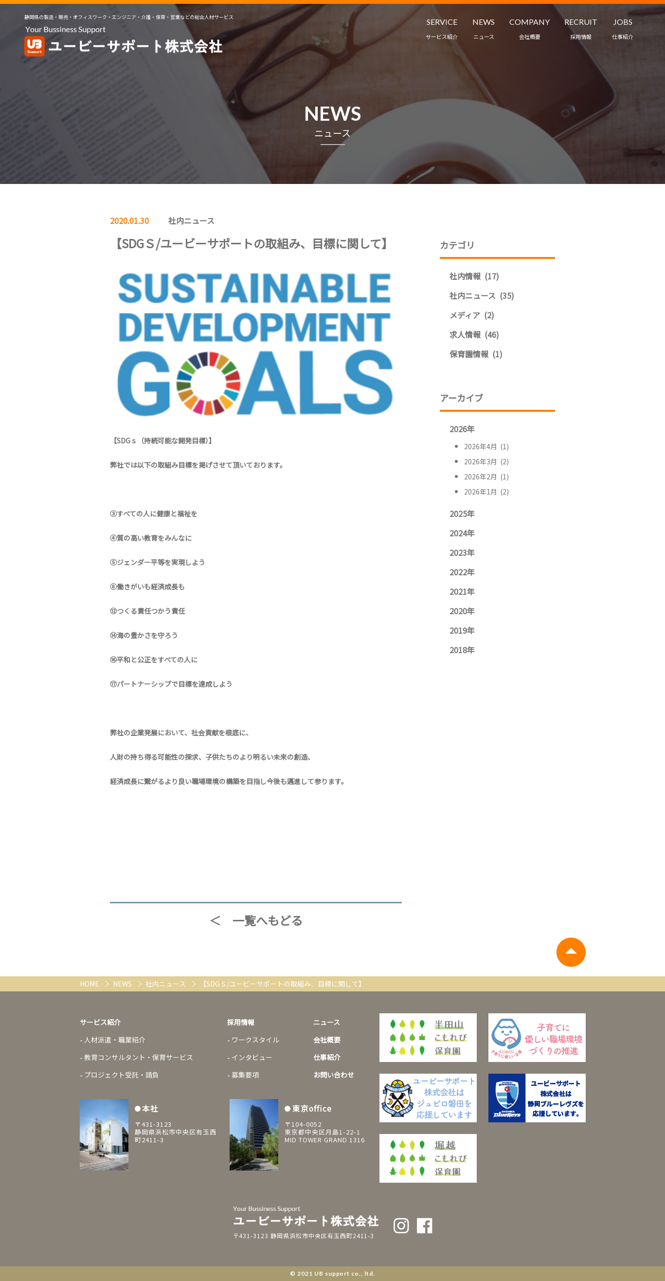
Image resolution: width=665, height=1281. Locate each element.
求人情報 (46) (474, 334)
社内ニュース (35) (481, 295)
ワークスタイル (255, 1039)
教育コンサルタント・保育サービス (138, 1057)
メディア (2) (471, 315)
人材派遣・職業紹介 (114, 1039)
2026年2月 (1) (486, 476)
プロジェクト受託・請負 (121, 1075)
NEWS (123, 983)
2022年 (462, 572)
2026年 (462, 429)
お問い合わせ (333, 1075)
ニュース (326, 1022)
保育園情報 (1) (476, 354)
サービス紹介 (100, 1022)
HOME (90, 983)
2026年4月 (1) (486, 446)
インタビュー (252, 1057)
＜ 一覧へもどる (256, 920)
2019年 (462, 630)
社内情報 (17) (474, 276)
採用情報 (240, 1022)
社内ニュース (191, 220)
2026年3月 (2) (486, 461)
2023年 (462, 552)
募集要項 (245, 1075)
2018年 (462, 650)
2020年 (462, 611)
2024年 (462, 533)
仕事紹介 (327, 1057)
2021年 (462, 591)
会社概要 (327, 1039)
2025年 (462, 513)
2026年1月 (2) (486, 491)
